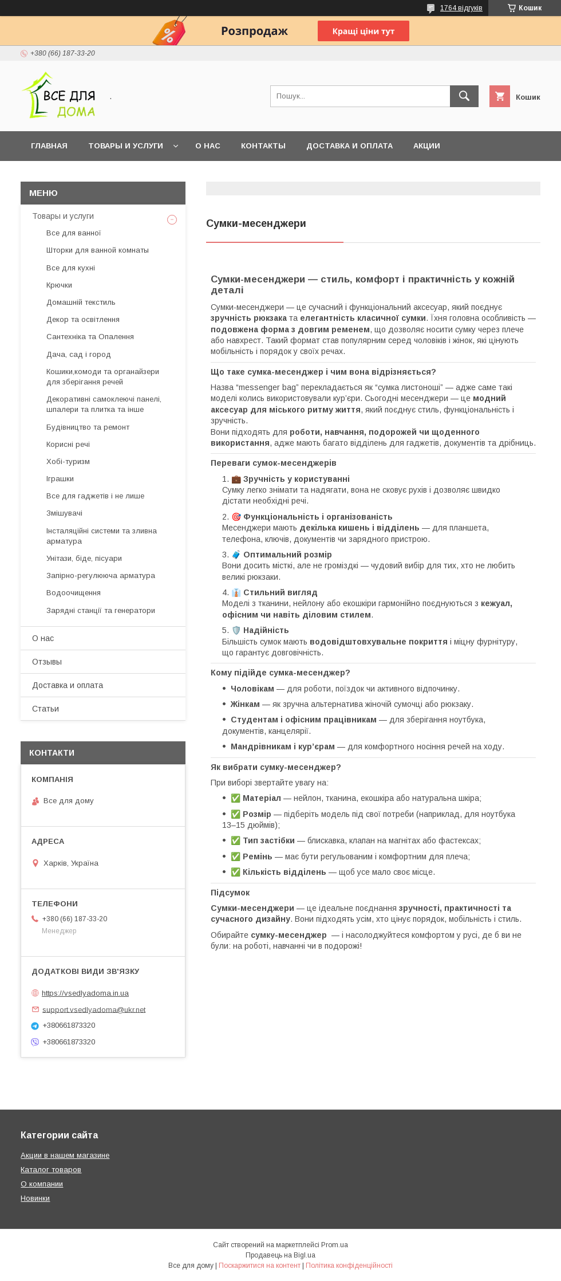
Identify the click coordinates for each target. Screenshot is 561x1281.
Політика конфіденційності (349, 1266)
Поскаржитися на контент (260, 1266)
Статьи (45, 708)
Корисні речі (68, 444)
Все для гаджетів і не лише (95, 496)
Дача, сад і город (78, 354)
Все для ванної (73, 233)
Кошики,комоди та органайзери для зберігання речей (102, 376)
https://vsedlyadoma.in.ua (85, 993)
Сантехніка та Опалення (90, 336)
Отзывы (47, 661)
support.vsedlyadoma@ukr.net (93, 1009)
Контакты (263, 146)
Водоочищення (73, 592)
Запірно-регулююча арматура (100, 575)
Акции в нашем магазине (65, 1155)
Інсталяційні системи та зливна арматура (101, 535)
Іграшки (60, 478)
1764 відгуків (461, 8)
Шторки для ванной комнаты (97, 250)
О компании (42, 1184)
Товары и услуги (125, 146)
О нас (207, 146)
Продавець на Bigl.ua (280, 1255)
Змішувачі (64, 513)
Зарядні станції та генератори (100, 610)
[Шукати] (464, 96)
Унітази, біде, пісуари (84, 558)
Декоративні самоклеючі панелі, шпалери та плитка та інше (103, 404)
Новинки (35, 1198)
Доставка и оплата (349, 146)
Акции (426, 146)
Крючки (59, 285)
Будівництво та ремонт (87, 427)
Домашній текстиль (81, 302)
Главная (49, 146)
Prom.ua (334, 1245)
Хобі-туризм (68, 461)
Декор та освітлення (83, 319)
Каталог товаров (51, 1169)
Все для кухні (70, 268)
